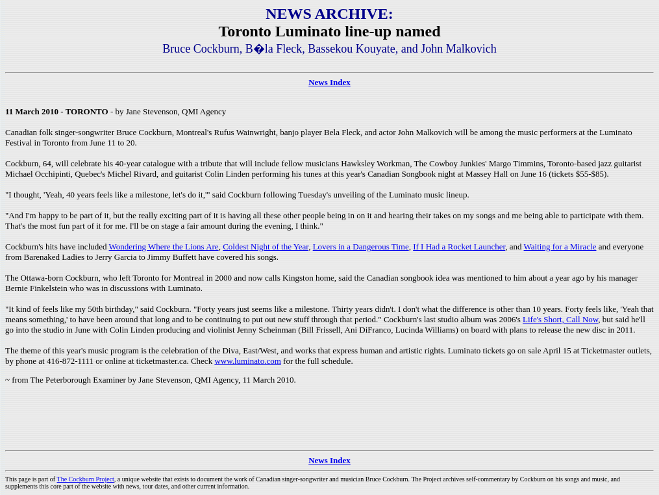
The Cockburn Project (85, 479)
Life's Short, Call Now (560, 319)
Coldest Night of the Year (265, 246)
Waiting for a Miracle (560, 246)
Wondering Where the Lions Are (164, 246)
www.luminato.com (247, 361)
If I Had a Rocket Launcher (459, 246)
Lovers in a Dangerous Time (361, 246)
